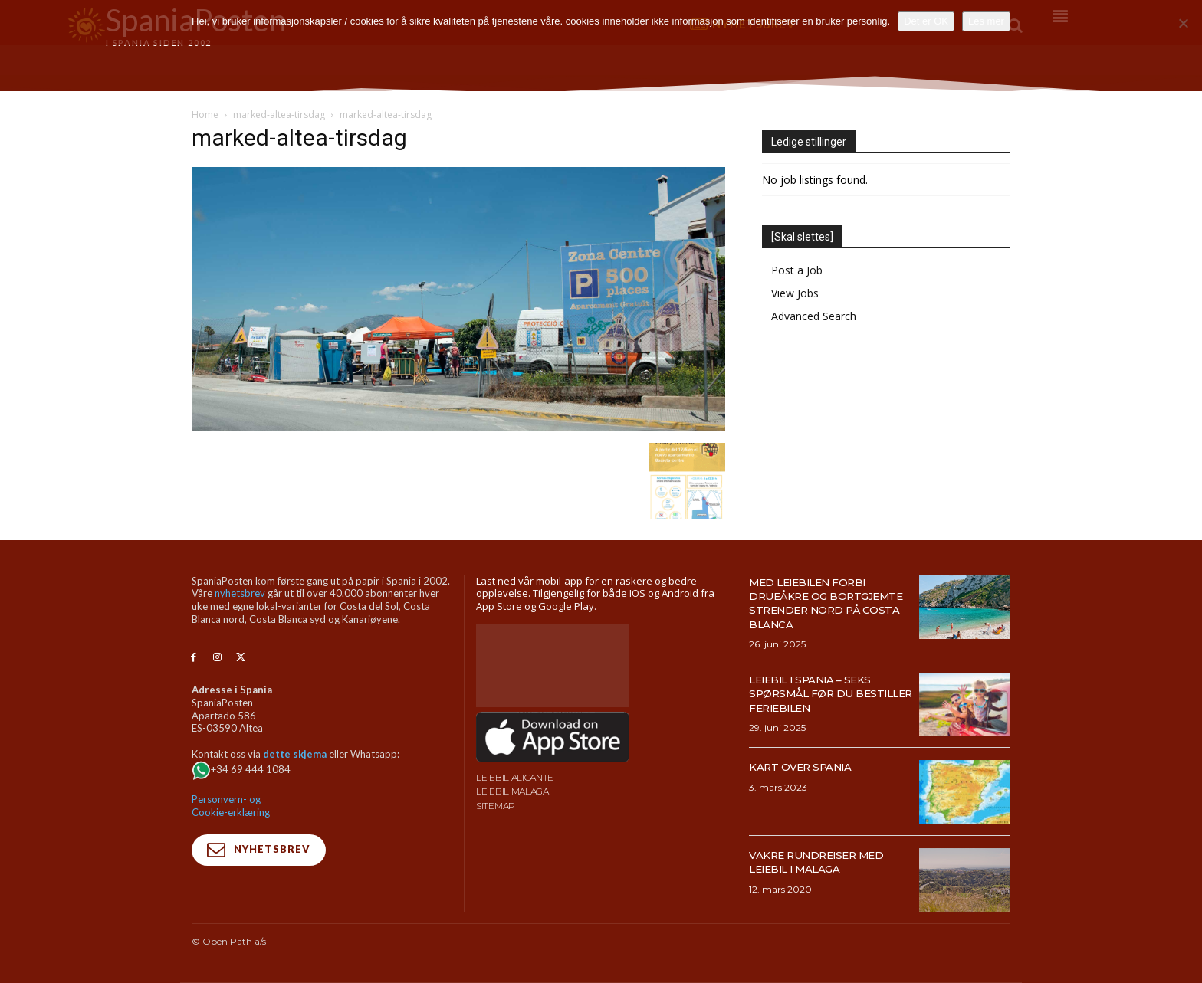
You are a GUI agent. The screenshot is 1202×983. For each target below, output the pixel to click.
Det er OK (926, 21)
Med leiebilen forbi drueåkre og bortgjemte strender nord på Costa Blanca (828, 603)
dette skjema (295, 754)
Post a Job (797, 270)
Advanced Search (813, 316)
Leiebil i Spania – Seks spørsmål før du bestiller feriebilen (821, 693)
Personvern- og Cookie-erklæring (231, 805)
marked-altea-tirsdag (279, 114)
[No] (1183, 23)
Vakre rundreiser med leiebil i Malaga (828, 861)
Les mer (986, 21)
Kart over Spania (809, 766)
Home (205, 114)
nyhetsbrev (240, 593)
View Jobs (795, 293)
